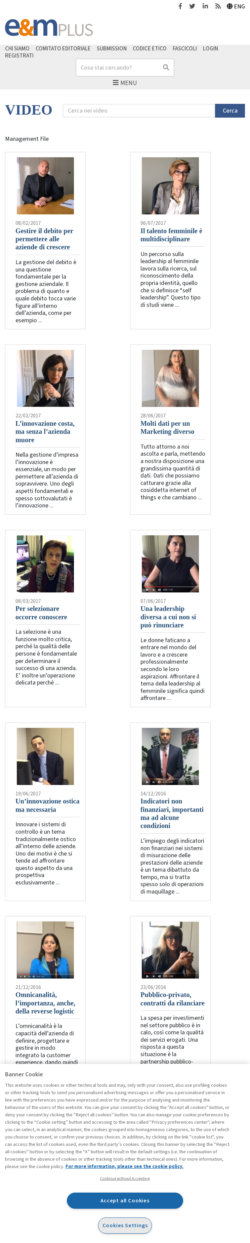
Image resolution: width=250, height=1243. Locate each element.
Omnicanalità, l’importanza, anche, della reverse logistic (45, 1003)
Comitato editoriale (63, 48)
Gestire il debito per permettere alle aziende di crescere (44, 239)
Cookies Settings (125, 1225)
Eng (236, 6)
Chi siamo (17, 48)
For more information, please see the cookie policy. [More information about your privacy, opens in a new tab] (124, 1166)
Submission (112, 48)
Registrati (19, 56)
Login (210, 48)
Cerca (230, 111)
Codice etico (150, 48)
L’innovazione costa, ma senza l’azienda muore (45, 432)
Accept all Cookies (125, 1200)
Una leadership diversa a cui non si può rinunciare (168, 617)
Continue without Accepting (125, 1178)
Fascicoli (185, 48)
